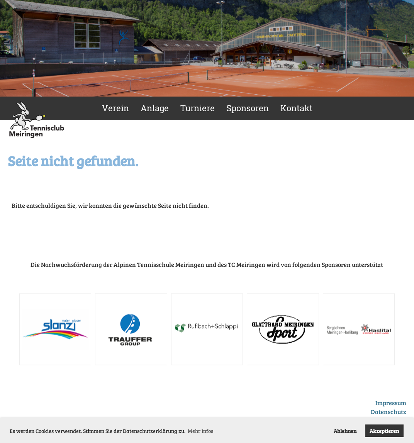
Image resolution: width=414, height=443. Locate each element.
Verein (115, 108)
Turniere (197, 108)
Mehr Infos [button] (200, 431)
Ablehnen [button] (345, 431)
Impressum (390, 403)
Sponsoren (247, 108)
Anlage (155, 108)
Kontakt (296, 108)
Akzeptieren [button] (384, 431)
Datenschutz (388, 411)
